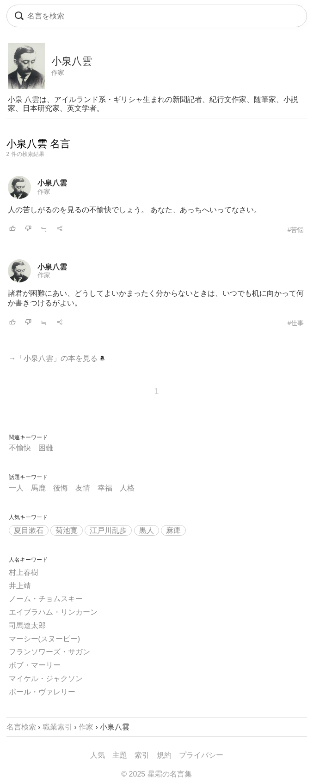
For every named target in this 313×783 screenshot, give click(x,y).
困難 (45, 448)
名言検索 (21, 727)
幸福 (105, 488)
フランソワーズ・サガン (49, 652)
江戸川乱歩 (108, 530)
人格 (127, 488)
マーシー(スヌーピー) (44, 639)
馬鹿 (38, 488)
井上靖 (20, 586)
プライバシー (201, 755)
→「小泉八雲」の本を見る (57, 358)
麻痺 (173, 530)
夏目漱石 (28, 530)
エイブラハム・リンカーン (53, 612)
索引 (142, 755)
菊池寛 (66, 530)
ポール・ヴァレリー (42, 692)
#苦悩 (296, 229)
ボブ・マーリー (35, 665)
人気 (97, 755)
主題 (119, 755)
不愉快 (20, 448)
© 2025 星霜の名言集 (156, 774)
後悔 (60, 488)
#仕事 (296, 323)
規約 (164, 755)
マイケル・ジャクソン (46, 678)
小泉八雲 (52, 183)
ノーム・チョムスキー (46, 599)
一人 (16, 488)
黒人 (146, 530)
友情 (82, 488)
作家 (57, 72)
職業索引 (57, 727)
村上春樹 (23, 572)
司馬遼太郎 (27, 625)
